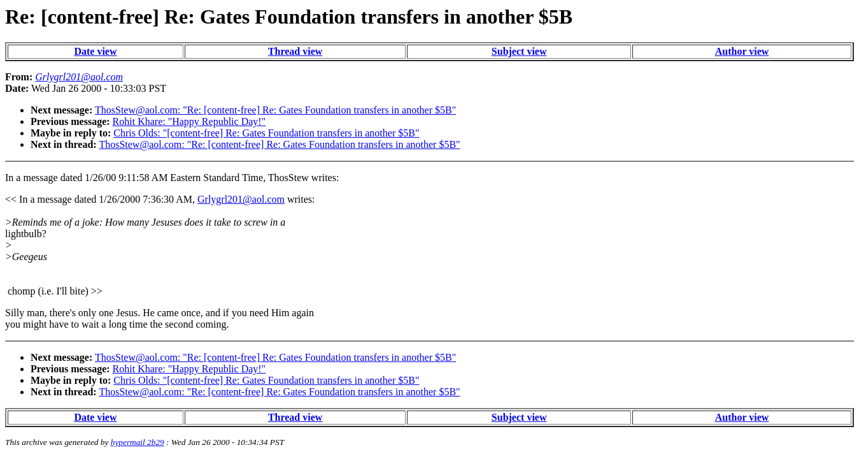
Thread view (295, 51)
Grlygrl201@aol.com (241, 199)
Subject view (519, 51)
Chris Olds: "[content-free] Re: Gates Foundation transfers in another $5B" (266, 132)
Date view (95, 51)
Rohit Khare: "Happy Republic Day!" (189, 121)
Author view (742, 51)
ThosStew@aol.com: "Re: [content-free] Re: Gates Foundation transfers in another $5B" (275, 110)
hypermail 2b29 (137, 442)
